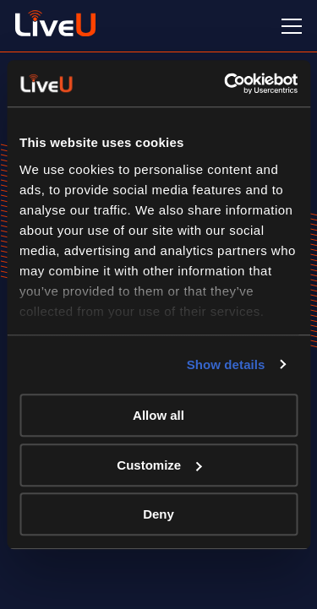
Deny (158, 514)
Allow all (158, 415)
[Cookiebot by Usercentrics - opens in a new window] (226, 84)
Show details (226, 364)
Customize (159, 465)
